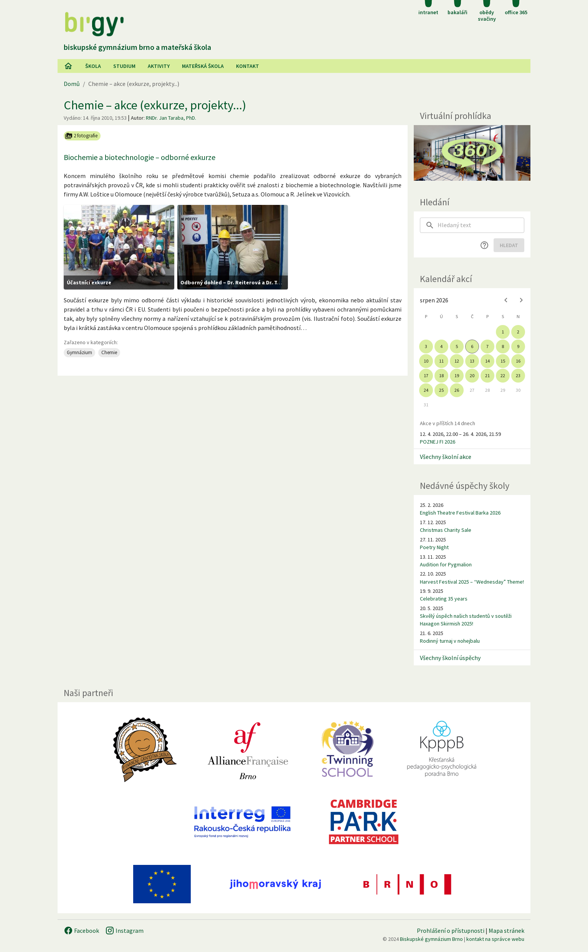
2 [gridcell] (518, 332)
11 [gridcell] (441, 361)
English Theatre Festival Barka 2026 (460, 512)
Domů (72, 83)
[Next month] (521, 300)
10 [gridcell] (426, 361)
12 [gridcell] (456, 361)
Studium (124, 66)
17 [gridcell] (426, 375)
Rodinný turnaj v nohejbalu (450, 640)
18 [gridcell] (441, 375)
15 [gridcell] (502, 361)
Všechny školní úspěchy (450, 658)
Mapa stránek (506, 930)
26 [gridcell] (456, 390)
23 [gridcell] (518, 375)
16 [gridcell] (518, 361)
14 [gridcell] (487, 361)
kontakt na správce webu (495, 939)
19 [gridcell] (456, 375)
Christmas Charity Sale (445, 529)
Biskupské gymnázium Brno (431, 939)
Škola (93, 66)
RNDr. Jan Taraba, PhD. (171, 117)
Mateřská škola (203, 66)
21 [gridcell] (487, 375)
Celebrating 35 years (443, 598)
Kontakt (247, 66)
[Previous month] (506, 300)
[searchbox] (481, 225)
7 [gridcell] (487, 346)
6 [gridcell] (472, 346)
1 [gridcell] (503, 332)
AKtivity (159, 66)
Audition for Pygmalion (446, 564)
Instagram (124, 930)
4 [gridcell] (441, 346)
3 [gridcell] (426, 346)
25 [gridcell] (441, 390)
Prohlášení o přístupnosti (450, 930)
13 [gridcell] (472, 361)
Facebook (81, 930)
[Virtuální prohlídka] (472, 153)
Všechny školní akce (445, 456)
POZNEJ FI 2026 (437, 441)
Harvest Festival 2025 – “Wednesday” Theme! (472, 581)
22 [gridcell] (502, 375)
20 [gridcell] (472, 375)
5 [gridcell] (457, 346)
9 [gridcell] (518, 346)
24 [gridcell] (426, 390)
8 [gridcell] (503, 346)
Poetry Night (434, 547)
